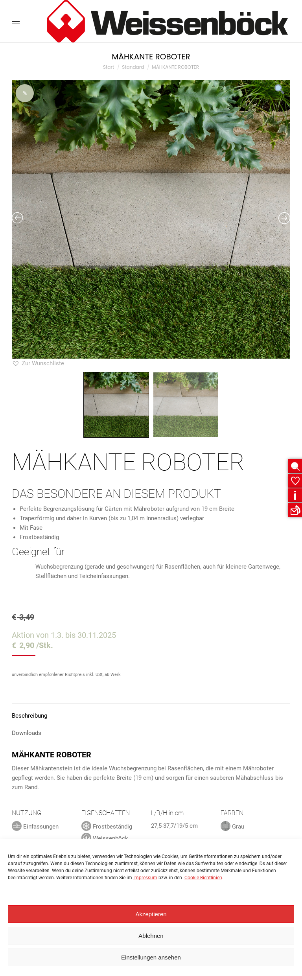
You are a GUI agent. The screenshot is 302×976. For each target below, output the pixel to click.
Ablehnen (150, 935)
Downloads (26, 733)
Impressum (145, 877)
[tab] (151, 711)
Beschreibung (29, 715)
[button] (38, 363)
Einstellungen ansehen (151, 957)
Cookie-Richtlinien (203, 877)
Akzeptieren (150, 914)
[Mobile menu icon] (15, 21)
